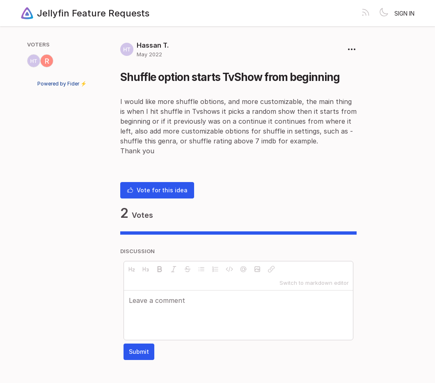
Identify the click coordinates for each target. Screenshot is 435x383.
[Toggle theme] (383, 13)
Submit (139, 351)
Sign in (404, 13)
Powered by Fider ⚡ (62, 84)
